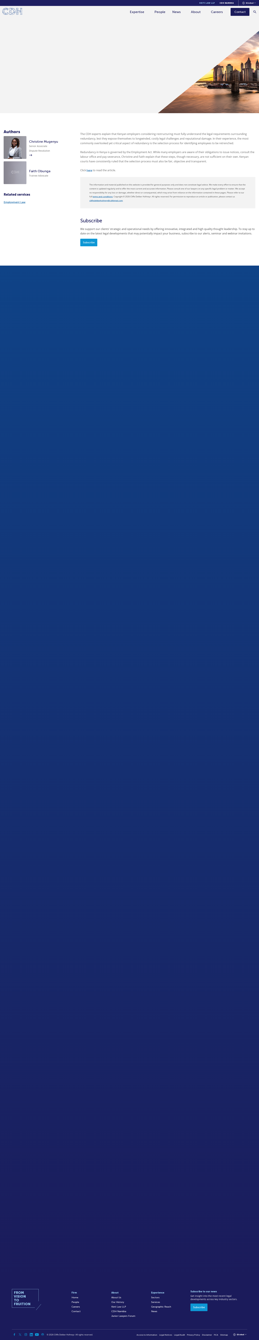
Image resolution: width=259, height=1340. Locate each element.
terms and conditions (103, 196)
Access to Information (147, 1335)
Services (155, 1302)
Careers (217, 12)
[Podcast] (42, 1334)
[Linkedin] (31, 1334)
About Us (116, 1297)
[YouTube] (37, 1334)
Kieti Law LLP (207, 3)
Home (75, 1297)
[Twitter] (20, 1334)
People (160, 12)
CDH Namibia (227, 3)
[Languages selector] (249, 3)
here (89, 170)
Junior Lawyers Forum (123, 1316)
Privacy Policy (193, 1335)
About (196, 12)
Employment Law (14, 202)
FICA (216, 1335)
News (176, 12)
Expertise (137, 12)
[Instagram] (25, 1334)
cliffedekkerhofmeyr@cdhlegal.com (106, 200)
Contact (76, 1311)
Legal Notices (165, 1335)
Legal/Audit (179, 1335)
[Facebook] (14, 1334)
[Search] (255, 12)
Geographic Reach (161, 1306)
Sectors (155, 1297)
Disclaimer (207, 1335)
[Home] (12, 12)
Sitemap (224, 1335)
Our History (117, 1302)
